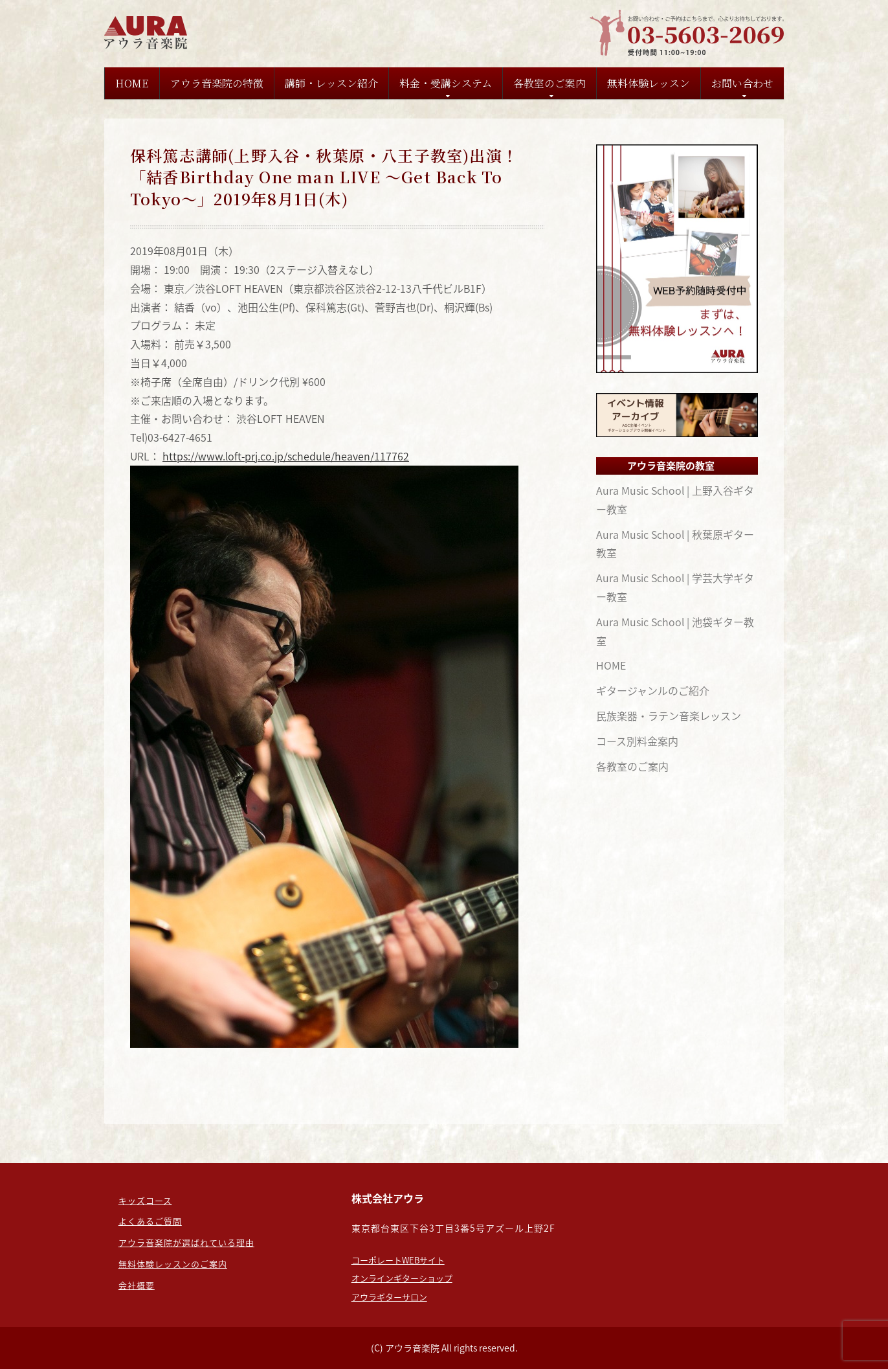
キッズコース (145, 1200)
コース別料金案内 (637, 741)
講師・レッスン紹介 (331, 83)
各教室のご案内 (549, 83)
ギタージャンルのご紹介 (652, 690)
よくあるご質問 (150, 1221)
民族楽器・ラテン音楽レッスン (668, 715)
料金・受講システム (445, 83)
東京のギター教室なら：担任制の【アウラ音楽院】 (147, 32)
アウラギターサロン (389, 1297)
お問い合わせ (742, 83)
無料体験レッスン (648, 83)
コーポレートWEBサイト (398, 1260)
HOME (132, 83)
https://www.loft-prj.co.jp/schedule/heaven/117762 (285, 456)
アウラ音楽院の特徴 (216, 83)
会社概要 (136, 1285)
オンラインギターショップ (401, 1278)
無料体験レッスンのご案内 (172, 1264)
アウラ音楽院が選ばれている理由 (186, 1242)
